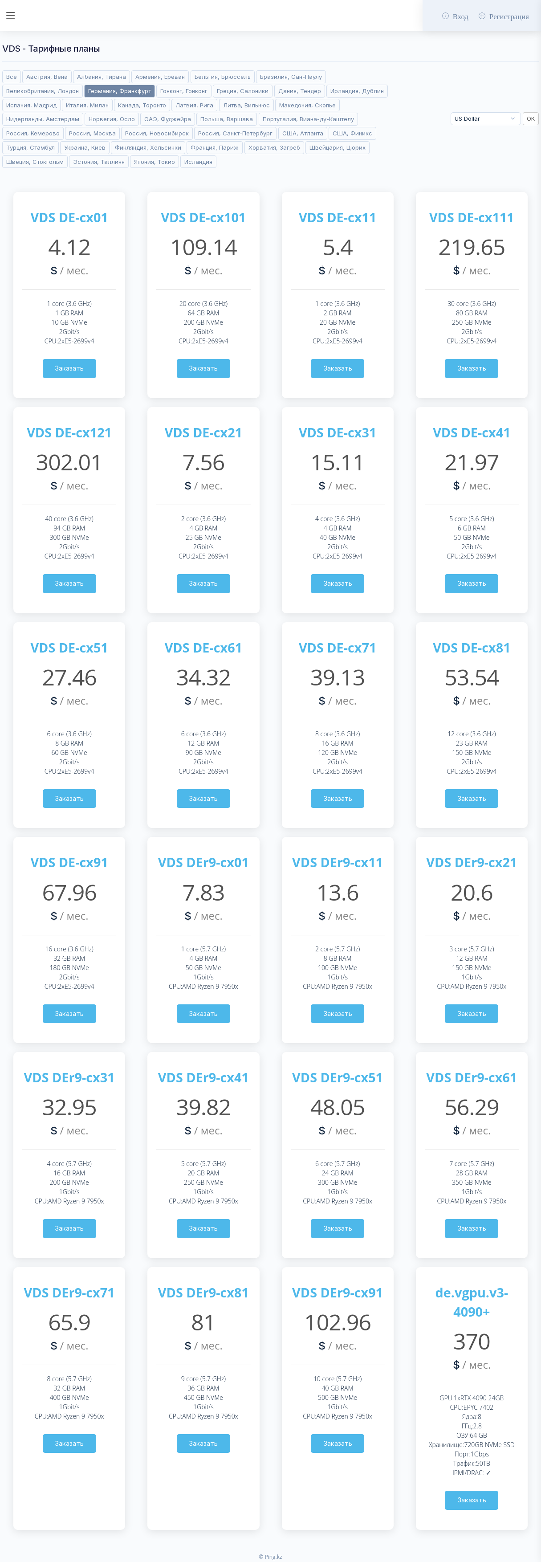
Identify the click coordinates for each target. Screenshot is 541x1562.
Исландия (198, 161)
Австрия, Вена (47, 76)
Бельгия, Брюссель (223, 76)
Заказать (69, 368)
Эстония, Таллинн (99, 161)
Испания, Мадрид (31, 105)
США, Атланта (302, 133)
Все (11, 76)
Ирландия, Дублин (357, 90)
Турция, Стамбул (30, 147)
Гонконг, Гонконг (183, 90)
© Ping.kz (270, 1557)
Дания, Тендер (299, 90)
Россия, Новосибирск (157, 133)
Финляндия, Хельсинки (148, 147)
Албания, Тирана (101, 76)
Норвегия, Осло (112, 118)
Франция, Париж (215, 147)
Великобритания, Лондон (42, 90)
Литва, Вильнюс (246, 105)
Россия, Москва (92, 133)
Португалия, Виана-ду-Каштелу (308, 118)
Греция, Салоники (242, 90)
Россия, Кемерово (33, 133)
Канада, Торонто (142, 105)
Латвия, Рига (194, 105)
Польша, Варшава (226, 118)
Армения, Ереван (160, 76)
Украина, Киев (85, 147)
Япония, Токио (154, 161)
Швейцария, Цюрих (337, 147)
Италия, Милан (87, 105)
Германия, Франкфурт (119, 90)
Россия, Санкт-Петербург (235, 133)
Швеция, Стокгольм (35, 161)
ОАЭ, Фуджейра (167, 118)
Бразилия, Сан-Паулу (291, 76)
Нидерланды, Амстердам (42, 118)
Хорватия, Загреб (274, 147)
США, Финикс (352, 133)
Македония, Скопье (307, 105)
